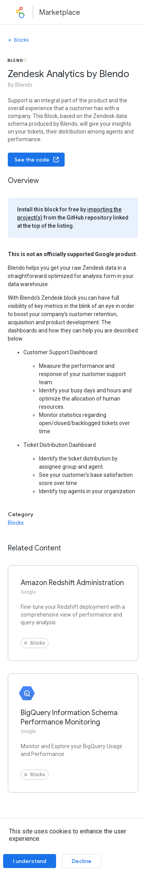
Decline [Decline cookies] (81, 861)
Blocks (18, 40)
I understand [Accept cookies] (29, 861)
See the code (37, 159)
